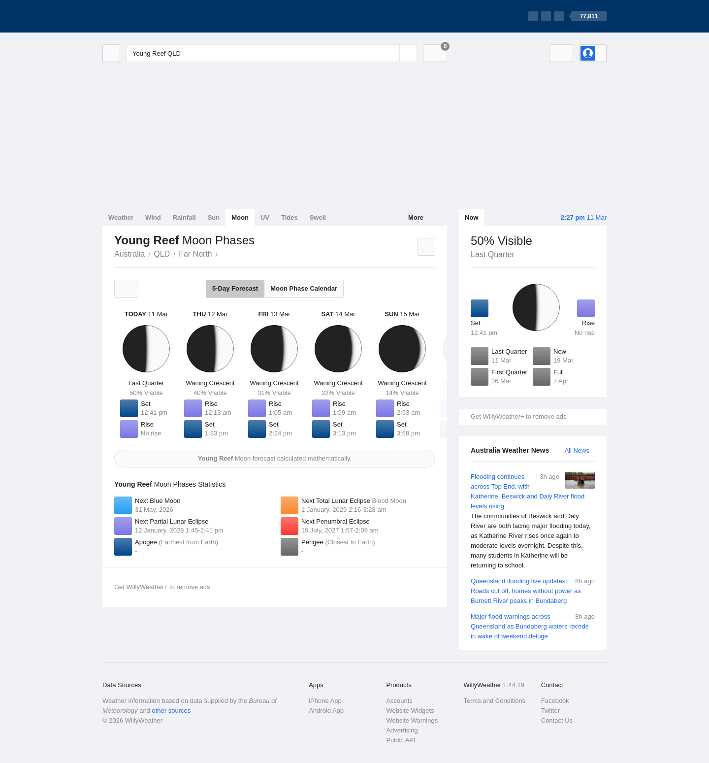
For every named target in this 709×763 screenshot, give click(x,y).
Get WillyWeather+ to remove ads (518, 416)
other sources (171, 710)
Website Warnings (412, 720)
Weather (120, 217)
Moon (240, 217)
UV (264, 217)
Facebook (555, 700)
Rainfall (184, 217)
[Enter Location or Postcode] (271, 53)
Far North (195, 254)
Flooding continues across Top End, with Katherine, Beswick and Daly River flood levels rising (533, 521)
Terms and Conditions (495, 700)
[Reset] (391, 53)
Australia (129, 254)
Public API (400, 740)
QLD (162, 254)
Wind (153, 217)
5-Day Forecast (235, 288)
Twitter (550, 710)
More (415, 217)
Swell (318, 217)
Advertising (402, 730)
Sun (214, 217)
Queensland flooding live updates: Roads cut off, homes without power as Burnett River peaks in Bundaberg (533, 590)
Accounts (399, 700)
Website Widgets (410, 710)
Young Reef (223, 253)
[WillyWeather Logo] (148, 16)
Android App (326, 710)
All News (576, 450)
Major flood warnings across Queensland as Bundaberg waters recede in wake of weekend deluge (533, 626)
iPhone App (325, 700)
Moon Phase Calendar (303, 288)
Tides (289, 217)
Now (471, 217)
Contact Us (557, 720)
